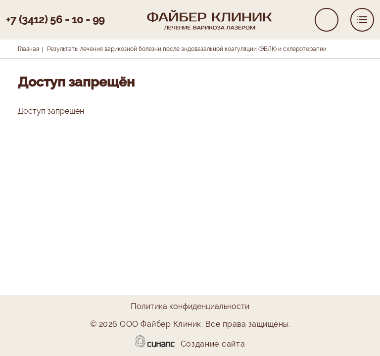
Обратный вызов (326, 20)
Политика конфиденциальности (190, 307)
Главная (28, 48)
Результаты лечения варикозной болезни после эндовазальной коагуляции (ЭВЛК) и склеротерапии (187, 48)
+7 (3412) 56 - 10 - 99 (55, 19)
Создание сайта (213, 344)
